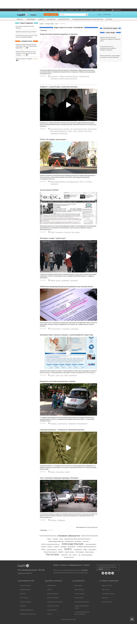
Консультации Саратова (82, 602)
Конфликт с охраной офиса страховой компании (59, 87)
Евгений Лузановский (80, 129)
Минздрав (53, 423)
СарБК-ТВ (22, 593)
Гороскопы (105, 598)
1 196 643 (100, 569)
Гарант (52, 375)
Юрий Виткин (63, 133)
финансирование (87, 555)
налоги (75, 555)
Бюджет (52, 472)
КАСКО (52, 232)
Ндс (62, 375)
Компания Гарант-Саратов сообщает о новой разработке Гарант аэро (66, 335)
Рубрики (20, 19)
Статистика (63, 565)
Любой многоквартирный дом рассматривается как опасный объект (66, 287)
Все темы (109, 19)
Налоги (58, 375)
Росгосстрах (87, 131)
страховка (86, 541)
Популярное (51, 19)
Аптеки (27, 10)
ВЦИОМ (52, 280)
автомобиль (92, 549)
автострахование (91, 544)
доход (60, 549)
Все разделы (116, 10)
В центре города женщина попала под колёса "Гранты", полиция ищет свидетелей (26, 46)
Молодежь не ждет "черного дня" (53, 238)
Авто (77, 10)
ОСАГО (70, 131)
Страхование (54, 78)
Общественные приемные (28, 614)
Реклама (55, 565)
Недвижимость (35, 10)
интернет (56, 547)
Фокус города (75, 232)
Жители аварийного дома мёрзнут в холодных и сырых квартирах (110, 56)
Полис (75, 131)
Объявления (69, 10)
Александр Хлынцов (56, 129)
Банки (91, 10)
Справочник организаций (55, 602)
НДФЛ (66, 375)
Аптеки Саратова (80, 593)
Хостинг (49, 614)
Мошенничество (84, 76)
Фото (49, 10)
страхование (94, 527)
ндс (79, 555)
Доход (58, 280)
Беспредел (66, 129)
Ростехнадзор (65, 329)
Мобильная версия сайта (68, 619)
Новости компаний (53, 606)
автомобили (71, 547)
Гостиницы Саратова (108, 593)
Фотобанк (23, 606)
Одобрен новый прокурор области (26, 32)
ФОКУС (55, 10)
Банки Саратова (52, 610)
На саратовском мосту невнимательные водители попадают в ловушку (108, 48)
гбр (70, 555)
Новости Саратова (25, 585)
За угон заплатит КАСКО (49, 190)
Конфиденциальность (75, 565)
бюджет (49, 547)
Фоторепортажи (63, 19)
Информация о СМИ (24, 573)
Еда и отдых (105, 589)
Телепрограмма (106, 602)
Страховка (67, 232)
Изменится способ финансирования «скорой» (57, 381)
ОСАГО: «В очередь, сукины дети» (53, 139)
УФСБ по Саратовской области (68, 78)
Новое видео (31, 19)
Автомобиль (54, 76)
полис (61, 539)
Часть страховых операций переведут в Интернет (59, 478)
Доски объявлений (53, 598)
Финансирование (82, 423)
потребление (78, 549)
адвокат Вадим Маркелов (56, 541)
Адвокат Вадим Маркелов (58, 182)
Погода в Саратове (25, 602)
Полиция (80, 131)
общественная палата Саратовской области (77, 539)
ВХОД (99, 14)
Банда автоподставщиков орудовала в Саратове (58, 34)
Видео (44, 10)
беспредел (78, 541)
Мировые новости (25, 589)
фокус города (89, 552)
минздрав (63, 547)
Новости (20, 10)
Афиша (103, 10)
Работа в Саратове (52, 593)
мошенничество (69, 557)
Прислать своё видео (51, 14)
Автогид (49, 589)
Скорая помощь (62, 423)
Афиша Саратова (107, 585)
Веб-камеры (84, 10)
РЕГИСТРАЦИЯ (106, 14)
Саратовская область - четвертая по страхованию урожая (62, 430)
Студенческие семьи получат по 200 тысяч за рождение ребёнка (26, 36)
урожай (43, 547)
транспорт (64, 555)
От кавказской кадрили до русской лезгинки (87, 19)
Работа (62, 10)
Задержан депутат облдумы (24, 59)
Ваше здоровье (79, 589)
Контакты (87, 565)
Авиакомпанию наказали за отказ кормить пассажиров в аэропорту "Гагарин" (26, 53)
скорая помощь (69, 552)
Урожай (67, 472)
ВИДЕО (33, 15)
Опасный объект (55, 329)
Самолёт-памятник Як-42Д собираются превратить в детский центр (110, 39)
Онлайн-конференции (26, 610)
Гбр (71, 129)
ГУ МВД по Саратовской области (68, 76)
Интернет (53, 520)
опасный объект (52, 549)
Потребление (65, 280)
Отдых (97, 10)
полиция (55, 539)
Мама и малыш (79, 598)
